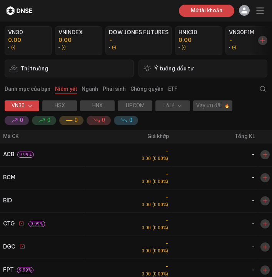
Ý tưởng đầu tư (169, 68)
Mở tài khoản (206, 10)
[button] (244, 10)
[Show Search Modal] (261, 89)
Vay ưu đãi (212, 105)
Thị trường (29, 68)
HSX (60, 105)
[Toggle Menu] (260, 11)
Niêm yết (66, 89)
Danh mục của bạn (27, 89)
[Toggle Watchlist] (265, 154)
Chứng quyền (147, 89)
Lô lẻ (173, 105)
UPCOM (135, 105)
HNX (97, 105)
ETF (172, 89)
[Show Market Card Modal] (262, 40)
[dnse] (19, 10)
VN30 (22, 105)
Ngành (90, 89)
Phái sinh (114, 89)
